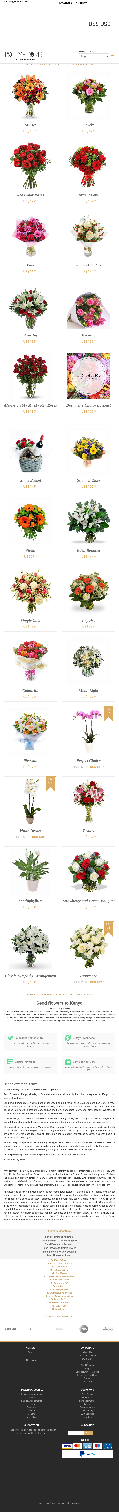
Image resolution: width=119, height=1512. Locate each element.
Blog (87, 1368)
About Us (87, 1352)
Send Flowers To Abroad (87, 1372)
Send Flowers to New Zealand (59, 1251)
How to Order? (87, 1359)
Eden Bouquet (88, 550)
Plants (32, 1404)
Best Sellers (31, 1417)
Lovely (88, 125)
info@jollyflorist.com (16, 1)
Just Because (87, 1414)
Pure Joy (30, 335)
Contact (31, 1352)
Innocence (88, 976)
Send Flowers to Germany (59, 1244)
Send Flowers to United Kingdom (59, 1240)
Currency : (82, 3)
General (31, 1414)
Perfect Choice (88, 761)
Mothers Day (87, 1397)
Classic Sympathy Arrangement (30, 979)
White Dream (30, 831)
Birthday (87, 1404)
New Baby (87, 1417)
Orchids (31, 1410)
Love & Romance (87, 1401)
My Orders (66, 3)
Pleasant (30, 761)
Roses (32, 1397)
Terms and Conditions (87, 1375)
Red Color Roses (30, 195)
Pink (30, 265)
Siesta (30, 550)
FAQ (87, 1362)
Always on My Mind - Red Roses (30, 408)
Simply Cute (30, 620)
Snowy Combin (88, 265)
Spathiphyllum (30, 901)
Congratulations (87, 1407)
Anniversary (87, 1410)
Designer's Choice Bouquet (88, 405)
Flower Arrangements (31, 1394)
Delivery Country (85, 51)
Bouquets (31, 1407)
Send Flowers (87, 1365)
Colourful (30, 690)
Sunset (30, 125)
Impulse (88, 620)
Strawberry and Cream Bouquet (88, 904)
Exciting (88, 335)
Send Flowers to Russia (59, 1255)
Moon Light (88, 690)
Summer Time (88, 480)
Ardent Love (88, 195)
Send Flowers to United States (59, 1248)
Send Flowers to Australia (59, 1237)
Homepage (31, 1360)
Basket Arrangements (31, 1401)
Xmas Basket (30, 480)
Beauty (88, 831)
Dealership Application (87, 1355)
